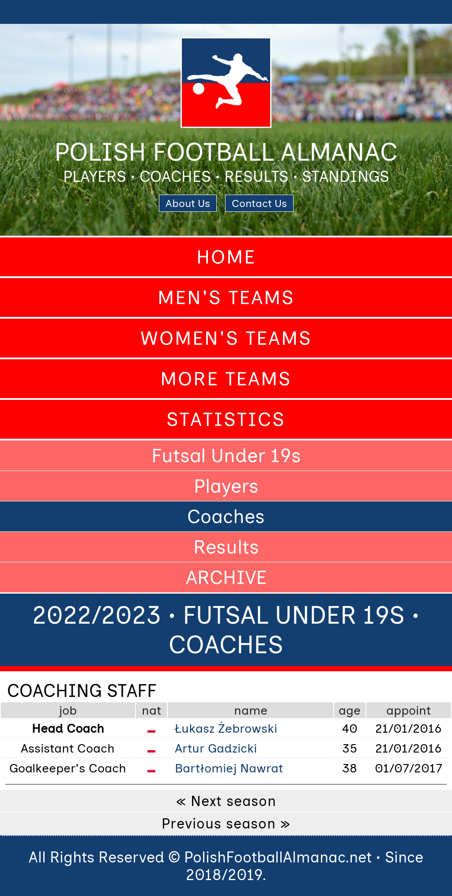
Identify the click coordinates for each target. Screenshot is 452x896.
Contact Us (259, 203)
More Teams (226, 378)
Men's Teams (226, 297)
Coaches (226, 516)
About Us (188, 203)
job (68, 710)
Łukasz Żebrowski (226, 728)
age (350, 710)
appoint (408, 710)
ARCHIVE (226, 577)
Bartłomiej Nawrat (229, 768)
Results (226, 546)
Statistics (226, 419)
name (250, 710)
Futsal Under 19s (226, 455)
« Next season (226, 801)
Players (226, 485)
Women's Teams (226, 338)
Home (226, 256)
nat (151, 710)
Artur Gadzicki (216, 748)
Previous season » (226, 823)
